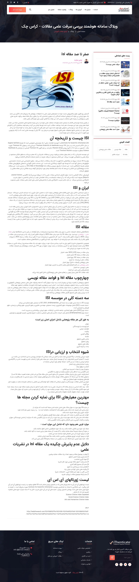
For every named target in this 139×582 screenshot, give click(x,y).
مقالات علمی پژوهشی (105, 149)
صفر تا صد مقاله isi (113, 102)
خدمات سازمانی (85, 560)
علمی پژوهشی (84, 265)
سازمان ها (88, 10)
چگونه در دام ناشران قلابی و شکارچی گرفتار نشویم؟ (108, 93)
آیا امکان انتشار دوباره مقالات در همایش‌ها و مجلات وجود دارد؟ (109, 74)
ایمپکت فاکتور (115, 154)
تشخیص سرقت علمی (84, 548)
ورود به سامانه (57, 548)
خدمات (96, 10)
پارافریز (88, 552)
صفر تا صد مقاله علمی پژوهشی (110, 129)
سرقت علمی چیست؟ (113, 64)
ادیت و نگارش (86, 556)
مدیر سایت (78, 60)
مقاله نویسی (117, 149)
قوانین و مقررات (85, 564)
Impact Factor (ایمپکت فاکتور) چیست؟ (109, 112)
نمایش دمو (51, 10)
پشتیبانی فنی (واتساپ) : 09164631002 (118, 2)
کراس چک (75, 572)
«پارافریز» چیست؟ (114, 120)
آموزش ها (79, 10)
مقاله (126, 149)
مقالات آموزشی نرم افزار (55, 556)
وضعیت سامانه (62, 10)
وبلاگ (71, 10)
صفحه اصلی (81, 31)
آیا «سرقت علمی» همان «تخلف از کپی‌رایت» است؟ (109, 84)
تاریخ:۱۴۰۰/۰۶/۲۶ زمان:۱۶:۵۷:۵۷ (72, 63)
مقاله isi (125, 154)
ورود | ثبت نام (17, 9)
